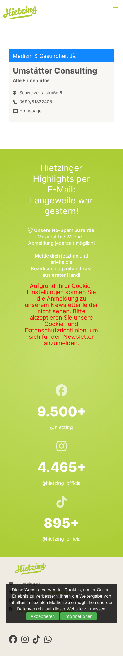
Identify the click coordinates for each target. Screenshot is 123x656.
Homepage (30, 110)
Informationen (78, 616)
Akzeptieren (43, 616)
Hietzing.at (20, 13)
